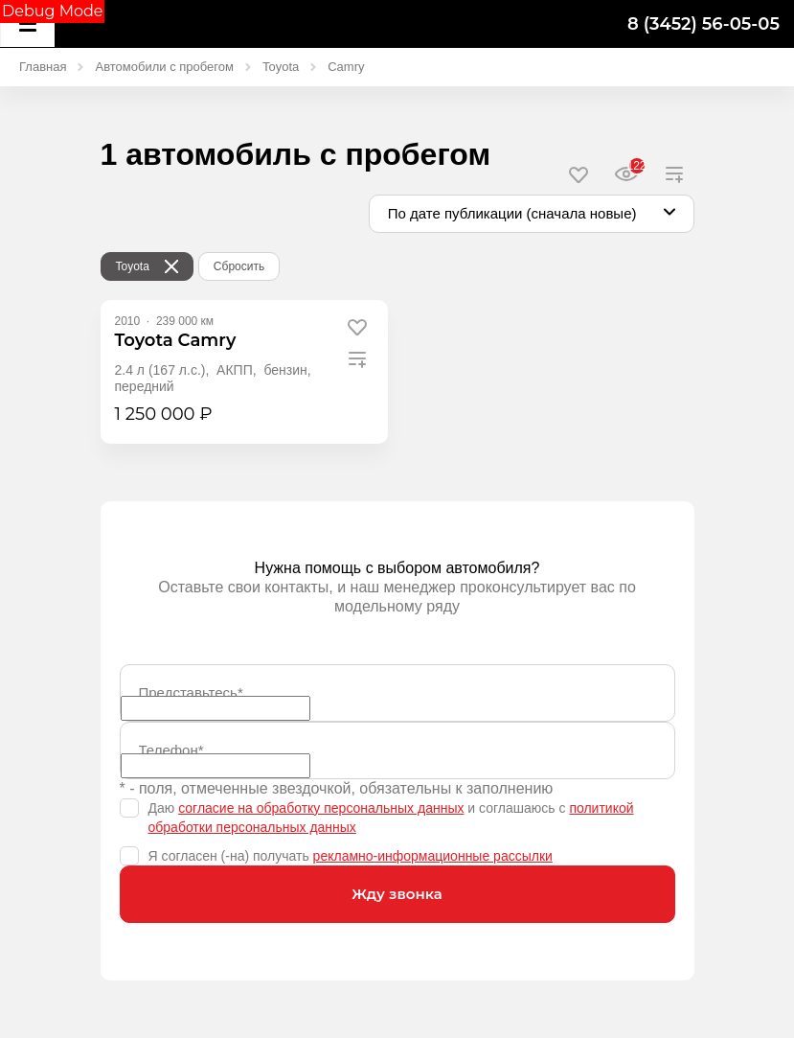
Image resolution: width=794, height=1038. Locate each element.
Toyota (280, 66)
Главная (42, 66)
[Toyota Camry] (176, 341)
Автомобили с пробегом (164, 66)
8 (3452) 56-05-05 (703, 24)
